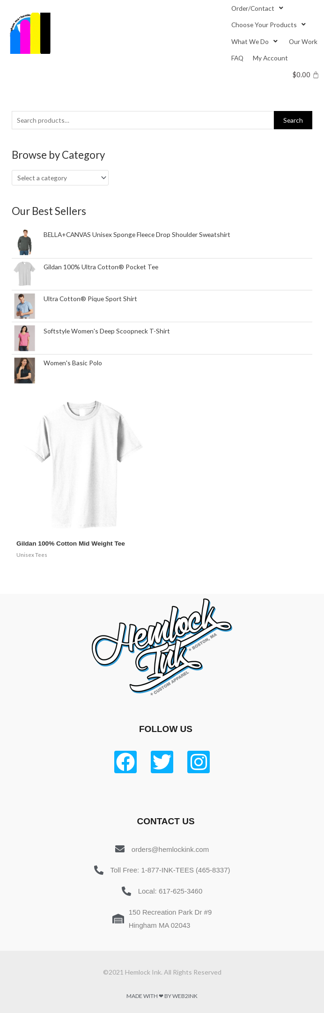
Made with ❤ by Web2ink (162, 995)
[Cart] (305, 75)
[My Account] (270, 58)
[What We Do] (255, 41)
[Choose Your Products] (269, 24)
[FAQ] (237, 58)
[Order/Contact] (258, 8)
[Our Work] (303, 41)
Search (293, 120)
